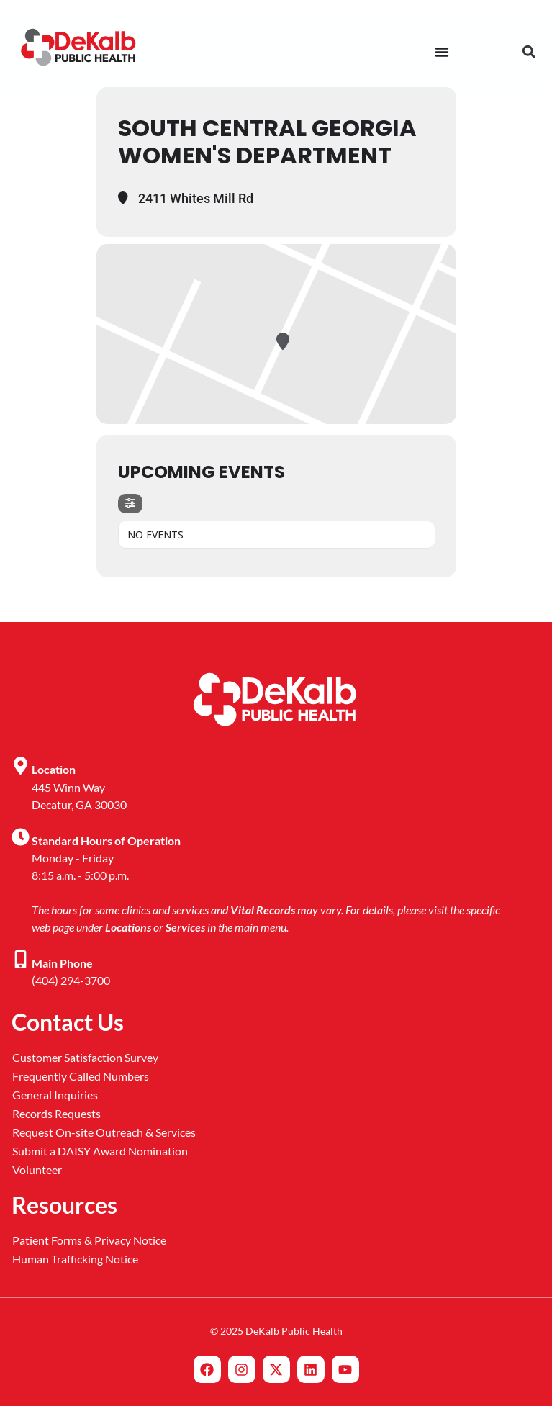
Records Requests (56, 1113)
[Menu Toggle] (442, 52)
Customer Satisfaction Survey (85, 1057)
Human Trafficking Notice (75, 1259)
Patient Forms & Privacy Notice (89, 1240)
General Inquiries (55, 1094)
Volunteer (37, 1169)
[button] (528, 52)
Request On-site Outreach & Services (104, 1132)
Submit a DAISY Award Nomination (100, 1151)
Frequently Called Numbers (80, 1076)
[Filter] (130, 503)
